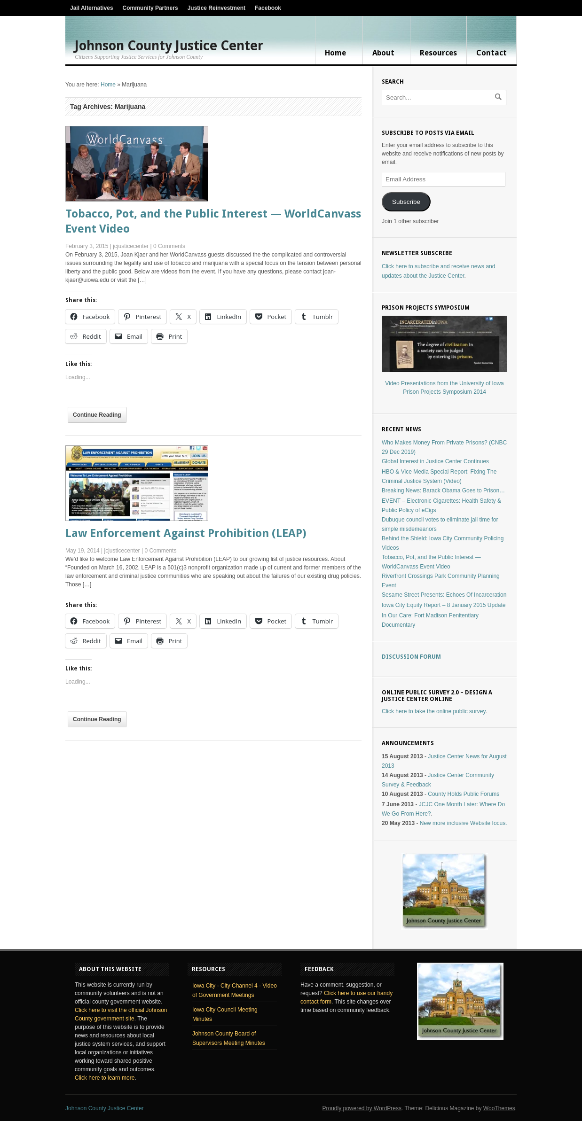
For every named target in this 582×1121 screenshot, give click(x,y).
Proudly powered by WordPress (361, 1108)
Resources (438, 52)
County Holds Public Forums (463, 794)
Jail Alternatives (91, 8)
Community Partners (150, 8)
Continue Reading (97, 415)
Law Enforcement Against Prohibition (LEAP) (186, 533)
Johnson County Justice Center (169, 46)
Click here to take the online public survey (434, 711)
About (383, 52)
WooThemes (499, 1108)
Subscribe (406, 201)
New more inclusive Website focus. (463, 823)
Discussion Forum (411, 657)
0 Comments (169, 246)
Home (335, 52)
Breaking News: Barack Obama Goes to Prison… (443, 490)
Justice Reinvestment (216, 8)
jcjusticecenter (131, 246)
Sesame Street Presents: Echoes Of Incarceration (444, 595)
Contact (491, 52)
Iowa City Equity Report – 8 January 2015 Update (443, 605)
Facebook (268, 8)
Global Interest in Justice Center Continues (435, 461)
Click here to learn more (104, 1077)
